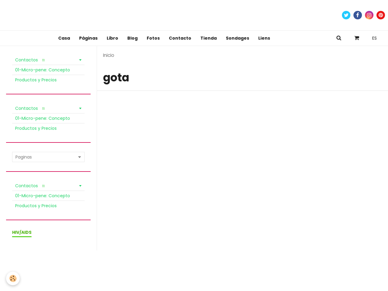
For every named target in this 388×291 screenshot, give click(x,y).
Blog (132, 38)
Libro (112, 38)
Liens (264, 38)
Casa (64, 38)
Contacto (180, 38)
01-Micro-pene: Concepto (42, 70)
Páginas (88, 38)
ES (374, 38)
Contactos (30, 60)
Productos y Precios (36, 80)
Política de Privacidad (98, 264)
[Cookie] (13, 278)
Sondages (237, 38)
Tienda (208, 38)
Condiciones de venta (50, 264)
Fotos (153, 38)
